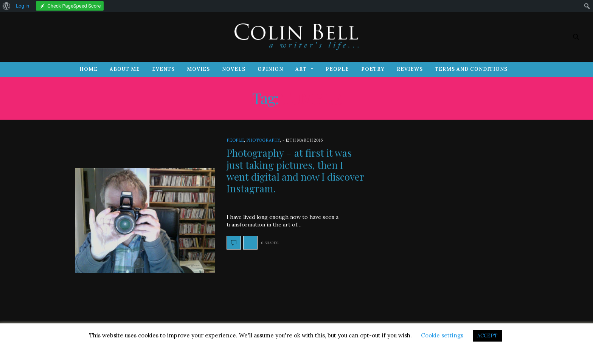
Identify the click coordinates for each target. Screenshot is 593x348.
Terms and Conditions (471, 69)
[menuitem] (6, 6)
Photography (263, 140)
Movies (198, 69)
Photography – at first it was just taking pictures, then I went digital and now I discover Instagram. (295, 170)
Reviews (410, 69)
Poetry (373, 69)
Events (163, 69)
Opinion (270, 69)
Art (301, 69)
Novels (233, 69)
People (337, 69)
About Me (125, 69)
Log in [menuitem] (22, 6)
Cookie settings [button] (442, 335)
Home (88, 69)
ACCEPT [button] (487, 335)
